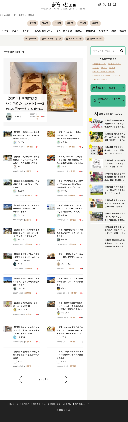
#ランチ (95, 68)
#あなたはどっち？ (100, 80)
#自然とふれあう (114, 64)
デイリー (51, 39)
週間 (74, 39)
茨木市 (83, 23)
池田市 (70, 23)
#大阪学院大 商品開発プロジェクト (106, 76)
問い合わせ (14, 404)
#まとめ (112, 68)
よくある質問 (49, 404)
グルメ (16, 31)
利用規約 (25, 404)
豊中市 (33, 23)
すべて (5, 31)
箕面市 (21, 15)
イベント (27, 31)
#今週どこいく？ (99, 64)
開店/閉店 (94, 31)
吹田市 (58, 23)
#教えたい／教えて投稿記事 (103, 72)
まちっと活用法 (65, 404)
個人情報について (82, 404)
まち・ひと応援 (66, 31)
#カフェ (104, 68)
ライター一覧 (30, 39)
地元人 (82, 31)
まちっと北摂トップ (8, 15)
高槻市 (95, 23)
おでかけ (107, 31)
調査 (118, 31)
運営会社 (36, 404)
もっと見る (43, 380)
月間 (95, 39)
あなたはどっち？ (45, 31)
